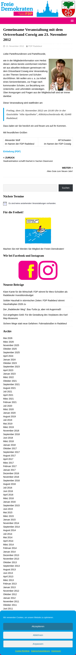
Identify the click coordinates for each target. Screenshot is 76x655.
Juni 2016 (8, 491)
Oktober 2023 (10, 363)
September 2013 (11, 566)
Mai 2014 (7, 537)
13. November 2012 (15, 46)
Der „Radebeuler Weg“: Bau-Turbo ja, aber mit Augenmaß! (32, 309)
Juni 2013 (8, 573)
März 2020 (8, 409)
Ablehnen (38, 635)
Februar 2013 (10, 583)
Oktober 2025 (10, 349)
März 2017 (8, 462)
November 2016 (11, 477)
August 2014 (9, 530)
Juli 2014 (7, 534)
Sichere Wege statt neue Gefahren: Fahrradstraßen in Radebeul (35, 323)
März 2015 (8, 516)
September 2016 (11, 480)
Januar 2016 (9, 502)
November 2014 (11, 523)
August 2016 (9, 484)
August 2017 (9, 455)
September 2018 (11, 434)
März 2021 (8, 398)
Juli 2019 (7, 420)
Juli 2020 (7, 406)
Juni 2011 (8, 608)
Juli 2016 (7, 487)
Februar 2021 (10, 402)
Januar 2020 (9, 413)
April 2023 (8, 370)
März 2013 (8, 580)
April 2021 (8, 395)
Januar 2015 (9, 519)
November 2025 (11, 345)
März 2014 (8, 544)
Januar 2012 (9, 598)
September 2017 (11, 452)
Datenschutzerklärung (40, 651)
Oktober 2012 (10, 594)
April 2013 (8, 576)
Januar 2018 (9, 445)
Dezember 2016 (11, 473)
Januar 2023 (9, 373)
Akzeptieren (38, 626)
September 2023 (11, 366)
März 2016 (8, 498)
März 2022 (8, 377)
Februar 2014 (10, 548)
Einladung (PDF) (12, 151)
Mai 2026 (7, 338)
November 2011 (11, 601)
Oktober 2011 (10, 605)
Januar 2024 (9, 359)
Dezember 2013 (11, 555)
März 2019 (8, 427)
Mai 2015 (7, 512)
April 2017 (8, 459)
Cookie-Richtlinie (22, 651)
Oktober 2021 (10, 381)
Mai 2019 (7, 423)
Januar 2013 (9, 587)
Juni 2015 (8, 509)
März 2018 (8, 441)
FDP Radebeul (35, 46)
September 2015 (11, 505)
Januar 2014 (9, 551)
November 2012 (11, 591)
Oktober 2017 (10, 448)
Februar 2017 (10, 466)
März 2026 (8, 342)
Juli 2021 (7, 391)
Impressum (56, 651)
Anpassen (38, 643)
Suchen (65, 188)
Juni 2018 (8, 438)
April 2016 (8, 494)
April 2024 (8, 356)
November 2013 (11, 558)
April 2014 (8, 541)
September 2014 (11, 526)
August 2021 (9, 388)
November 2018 (11, 430)
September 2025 (11, 352)
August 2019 (9, 416)
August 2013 (9, 569)
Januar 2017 (9, 470)
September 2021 (11, 384)
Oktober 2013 (10, 562)
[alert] (38, 203)
